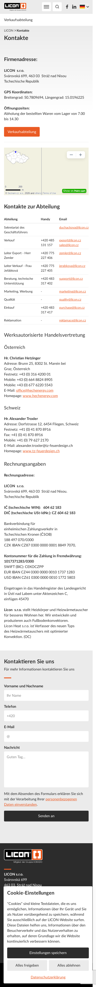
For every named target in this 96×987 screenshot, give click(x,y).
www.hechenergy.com (40, 395)
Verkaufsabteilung (18, 19)
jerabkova (65, 265)
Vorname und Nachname (23, 686)
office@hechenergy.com (34, 390)
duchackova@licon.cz (74, 227)
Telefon (10, 706)
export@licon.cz (70, 240)
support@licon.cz (71, 278)
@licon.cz (78, 265)
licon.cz (76, 253)
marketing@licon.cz (72, 291)
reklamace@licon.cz (72, 320)
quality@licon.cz (70, 299)
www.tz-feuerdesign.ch (41, 451)
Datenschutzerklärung (48, 977)
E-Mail (9, 726)
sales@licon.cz (69, 245)
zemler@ (65, 253)
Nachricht (12, 747)
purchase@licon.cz (72, 307)
